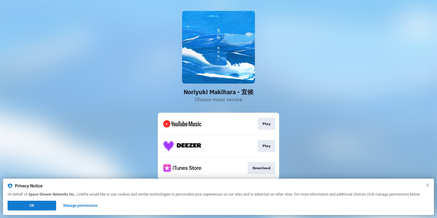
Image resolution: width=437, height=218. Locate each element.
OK (31, 205)
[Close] (427, 185)
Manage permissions (80, 205)
